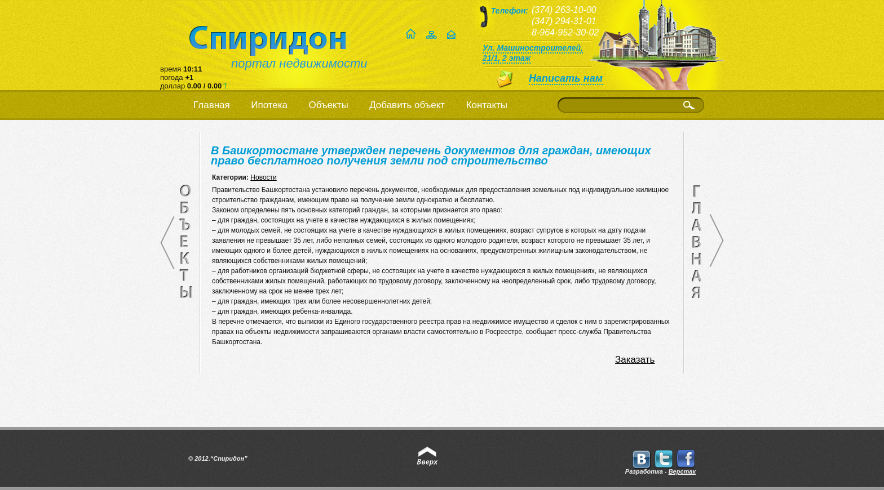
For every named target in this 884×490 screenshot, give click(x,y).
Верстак (682, 471)
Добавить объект (407, 105)
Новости (263, 177)
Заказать (635, 359)
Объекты (328, 105)
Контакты (486, 105)
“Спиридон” (228, 458)
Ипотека (269, 105)
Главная (211, 105)
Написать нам (566, 78)
